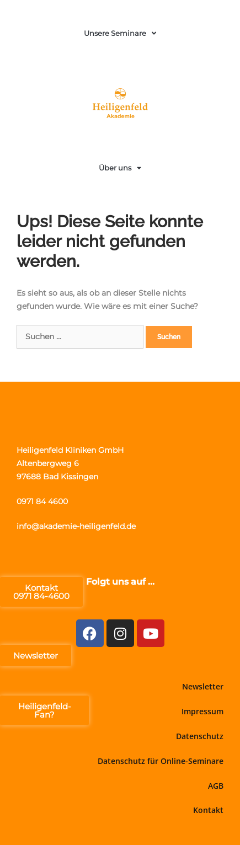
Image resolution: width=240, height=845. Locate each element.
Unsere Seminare (120, 33)
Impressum (202, 711)
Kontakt (208, 810)
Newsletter (202, 686)
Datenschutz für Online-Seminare (160, 761)
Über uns (120, 168)
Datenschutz (199, 736)
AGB (215, 785)
